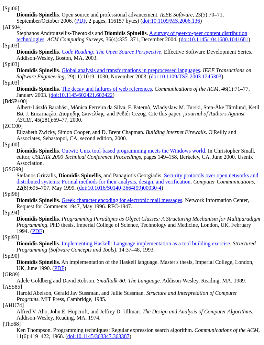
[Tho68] (12, 324)
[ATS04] (12, 27)
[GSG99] (13, 169)
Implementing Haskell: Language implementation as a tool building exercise (146, 243)
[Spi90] (11, 256)
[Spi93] (11, 237)
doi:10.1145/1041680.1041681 (215, 39)
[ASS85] (12, 287)
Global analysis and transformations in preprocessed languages (131, 70)
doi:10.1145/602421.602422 (82, 95)
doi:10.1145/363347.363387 (98, 336)
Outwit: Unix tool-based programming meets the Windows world (133, 151)
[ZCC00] (13, 126)
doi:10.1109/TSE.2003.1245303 (186, 76)
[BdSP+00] (15, 101)
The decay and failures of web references (107, 89)
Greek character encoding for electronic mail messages (122, 200)
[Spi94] (11, 212)
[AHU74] (13, 305)
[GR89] (11, 274)
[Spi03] (11, 45)
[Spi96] (11, 194)
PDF (81, 21)
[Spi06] (11, 8)
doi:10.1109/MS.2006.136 (171, 21)
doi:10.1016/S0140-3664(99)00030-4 (120, 188)
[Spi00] (11, 144)
